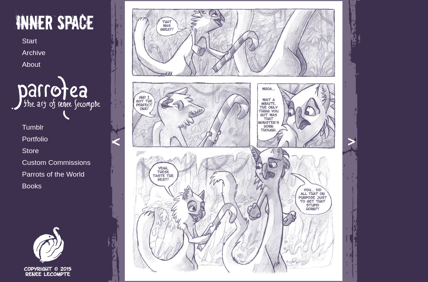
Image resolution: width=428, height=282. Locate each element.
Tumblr (33, 127)
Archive (34, 53)
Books (31, 186)
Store (30, 151)
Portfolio (35, 139)
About (31, 64)
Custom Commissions (56, 162)
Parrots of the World (53, 174)
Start (29, 41)
